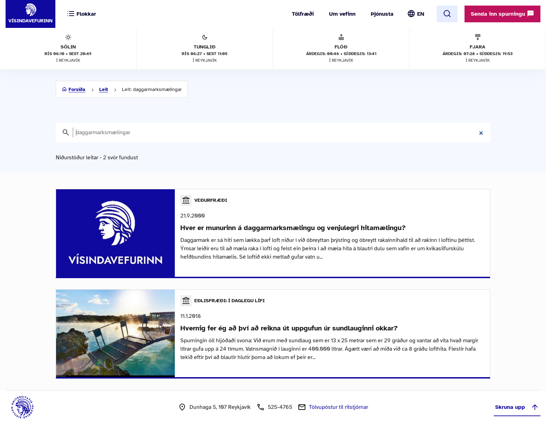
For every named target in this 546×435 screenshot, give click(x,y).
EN (420, 13)
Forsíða (77, 89)
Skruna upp (517, 407)
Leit (103, 89)
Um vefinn (342, 13)
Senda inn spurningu (502, 13)
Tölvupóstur (338, 407)
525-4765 (280, 407)
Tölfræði (303, 13)
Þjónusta (382, 13)
